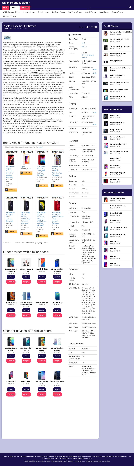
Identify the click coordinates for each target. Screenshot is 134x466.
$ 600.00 (57, 271)
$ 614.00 (10, 303)
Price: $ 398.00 (116, 214)
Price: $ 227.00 (117, 200)
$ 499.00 (57, 384)
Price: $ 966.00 (119, 40)
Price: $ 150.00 (115, 250)
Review (10, 277)
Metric (94, 69)
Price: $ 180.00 (115, 243)
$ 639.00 (42, 270)
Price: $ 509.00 (118, 228)
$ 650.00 (11, 271)
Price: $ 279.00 (119, 152)
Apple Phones (103, 12)
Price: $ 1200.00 (119, 83)
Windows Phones (117, 12)
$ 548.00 (26, 382)
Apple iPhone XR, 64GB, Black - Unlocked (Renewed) (10, 217)
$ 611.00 (26, 305)
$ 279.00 (57, 350)
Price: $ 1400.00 (120, 47)
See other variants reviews (18, 29)
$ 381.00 (11, 350)
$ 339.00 (42, 350)
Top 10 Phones (111, 26)
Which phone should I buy (11, 12)
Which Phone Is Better (16, 2)
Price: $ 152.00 (116, 131)
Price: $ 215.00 (115, 181)
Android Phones (91, 12)
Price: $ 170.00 (115, 167)
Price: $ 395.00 (117, 207)
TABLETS (25, 8)
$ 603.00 (26, 271)
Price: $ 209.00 (115, 257)
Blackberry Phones (9, 16)
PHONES (15, 8)
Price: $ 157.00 (115, 159)
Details (40, 147)
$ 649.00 (42, 303)
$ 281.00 (42, 384)
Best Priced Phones (58, 12)
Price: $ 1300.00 (120, 33)
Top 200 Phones (43, 12)
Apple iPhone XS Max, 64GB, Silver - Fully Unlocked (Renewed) (57, 171)
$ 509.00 (26, 350)
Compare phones (29, 12)
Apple (23, 167)
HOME (5, 8)
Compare (11, 282)
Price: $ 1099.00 (119, 90)
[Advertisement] (34, 422)
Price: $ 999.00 (117, 76)
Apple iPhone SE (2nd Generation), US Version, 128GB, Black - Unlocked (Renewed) (42, 219)
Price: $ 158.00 (117, 124)
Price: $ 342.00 (118, 145)
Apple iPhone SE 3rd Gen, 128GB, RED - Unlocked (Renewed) (41, 171)
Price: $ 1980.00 (118, 55)
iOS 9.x (84, 47)
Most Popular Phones (75, 12)
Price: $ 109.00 (117, 138)
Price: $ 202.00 (117, 174)
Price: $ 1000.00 (117, 98)
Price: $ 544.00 (115, 221)
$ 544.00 (11, 382)
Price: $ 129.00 (115, 116)
